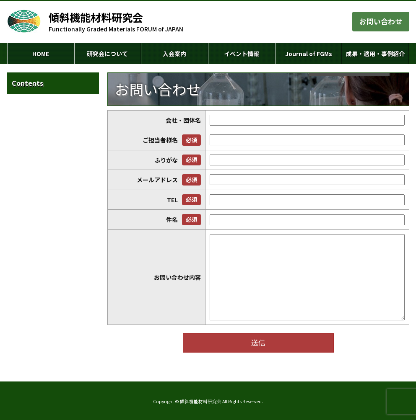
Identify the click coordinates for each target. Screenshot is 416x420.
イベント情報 (241, 53)
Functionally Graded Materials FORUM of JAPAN (116, 21)
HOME (40, 53)
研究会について (107, 53)
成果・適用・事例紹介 (375, 53)
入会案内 (174, 53)
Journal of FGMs (308, 53)
